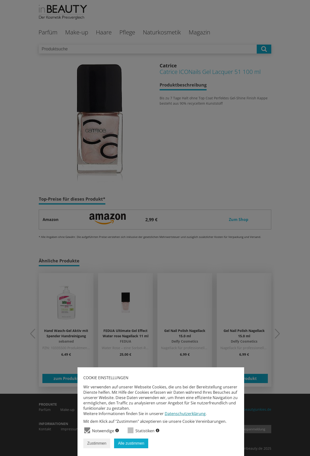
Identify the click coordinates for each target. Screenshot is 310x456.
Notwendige (101, 430)
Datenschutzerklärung (185, 413)
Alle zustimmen (131, 443)
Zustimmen (96, 443)
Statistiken (143, 430)
